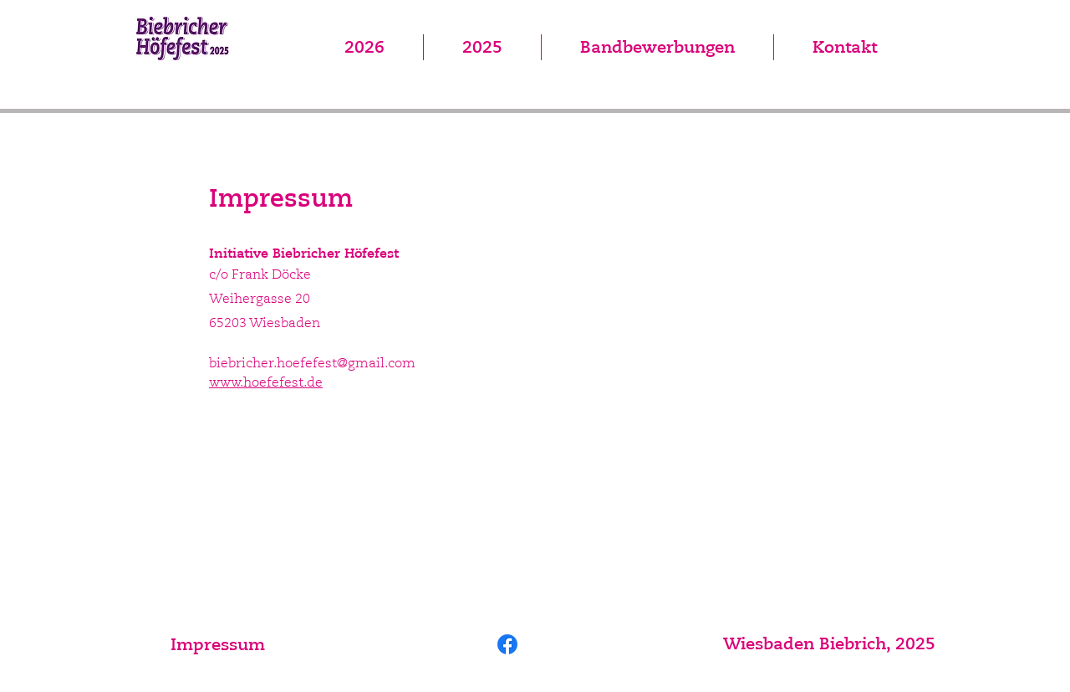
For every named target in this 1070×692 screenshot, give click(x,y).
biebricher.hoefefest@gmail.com (312, 363)
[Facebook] (507, 644)
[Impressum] (217, 644)
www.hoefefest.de (266, 382)
